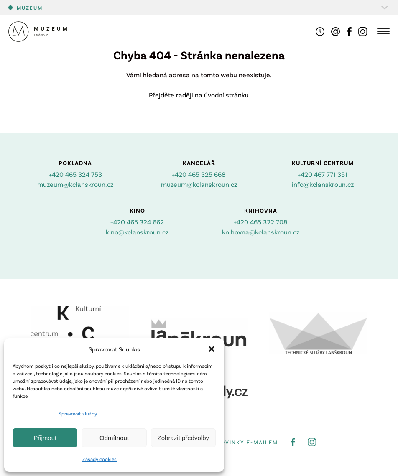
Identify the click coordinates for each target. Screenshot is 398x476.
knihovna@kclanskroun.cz (260, 232)
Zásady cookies (99, 459)
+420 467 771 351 (322, 174)
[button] (211, 349)
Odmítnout (114, 437)
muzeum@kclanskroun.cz (75, 184)
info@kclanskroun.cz (323, 184)
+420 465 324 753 (75, 174)
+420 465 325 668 (199, 174)
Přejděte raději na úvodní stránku (199, 95)
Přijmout (44, 437)
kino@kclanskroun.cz (137, 232)
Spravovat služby (78, 413)
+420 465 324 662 (137, 222)
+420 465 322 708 (261, 222)
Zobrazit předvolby (183, 437)
